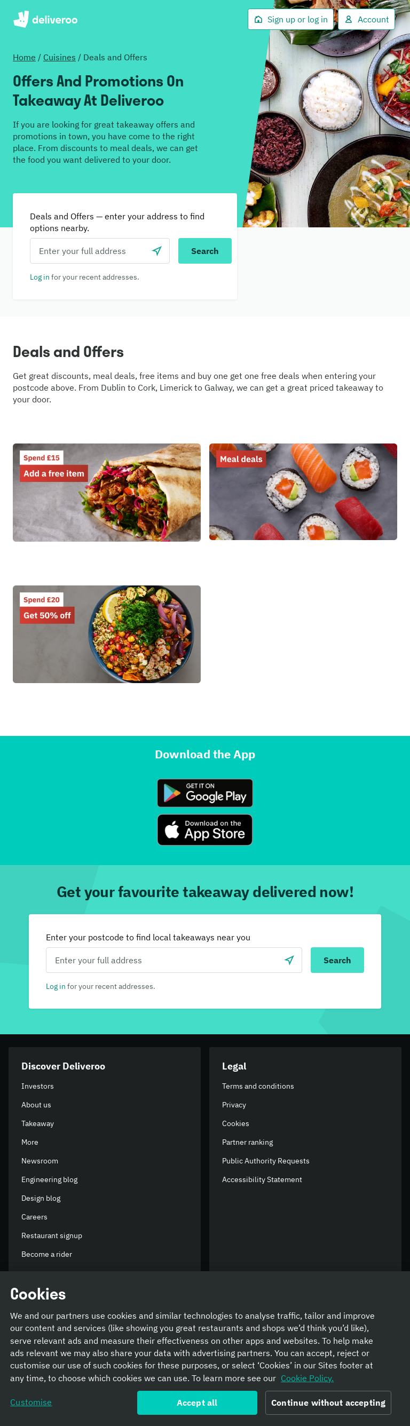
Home (24, 57)
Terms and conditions (258, 1086)
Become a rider (46, 1254)
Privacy (234, 1105)
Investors (37, 1086)
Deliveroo (45, 19)
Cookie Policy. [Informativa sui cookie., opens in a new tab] (307, 1380)
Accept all (197, 1405)
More (29, 1142)
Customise (31, 1404)
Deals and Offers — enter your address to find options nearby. (117, 222)
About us (36, 1105)
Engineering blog (49, 1179)
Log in (40, 277)
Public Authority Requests (266, 1161)
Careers (34, 1217)
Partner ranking (247, 1142)
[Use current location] (156, 250)
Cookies (235, 1123)
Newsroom (39, 1161)
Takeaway (37, 1123)
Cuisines (59, 57)
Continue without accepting (328, 1405)
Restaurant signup (51, 1235)
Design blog (40, 1198)
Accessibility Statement (262, 1179)
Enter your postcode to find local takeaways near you (148, 937)
